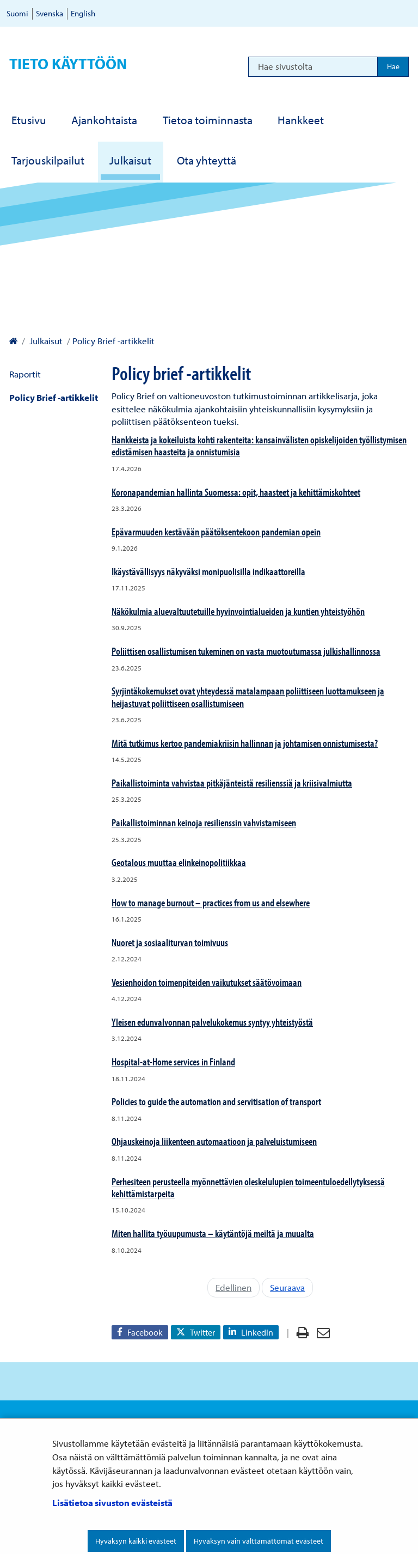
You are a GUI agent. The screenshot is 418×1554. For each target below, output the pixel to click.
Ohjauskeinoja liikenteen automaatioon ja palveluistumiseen (214, 1141)
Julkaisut (45, 340)
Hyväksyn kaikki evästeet (135, 1541)
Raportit (25, 374)
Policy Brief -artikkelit (53, 397)
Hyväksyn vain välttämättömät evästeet (258, 1541)
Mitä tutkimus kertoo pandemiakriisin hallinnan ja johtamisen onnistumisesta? (245, 742)
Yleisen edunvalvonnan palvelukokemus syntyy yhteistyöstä (212, 1021)
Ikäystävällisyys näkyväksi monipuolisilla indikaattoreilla (208, 571)
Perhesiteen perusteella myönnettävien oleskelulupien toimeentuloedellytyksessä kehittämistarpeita (248, 1187)
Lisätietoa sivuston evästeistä (112, 1502)
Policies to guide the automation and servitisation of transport (216, 1101)
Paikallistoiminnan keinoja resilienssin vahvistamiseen (204, 822)
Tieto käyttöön (68, 63)
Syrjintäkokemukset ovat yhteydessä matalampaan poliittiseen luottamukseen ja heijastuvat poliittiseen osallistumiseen (248, 696)
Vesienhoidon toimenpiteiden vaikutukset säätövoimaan (207, 982)
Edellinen (233, 1287)
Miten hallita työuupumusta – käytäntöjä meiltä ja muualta (213, 1233)
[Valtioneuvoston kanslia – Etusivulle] (13, 340)
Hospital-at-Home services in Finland (173, 1061)
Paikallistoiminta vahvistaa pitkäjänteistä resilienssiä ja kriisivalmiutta (232, 782)
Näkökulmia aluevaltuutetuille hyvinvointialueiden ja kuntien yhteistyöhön (238, 611)
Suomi (17, 13)
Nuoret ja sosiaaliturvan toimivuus (170, 942)
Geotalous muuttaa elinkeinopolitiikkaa (179, 862)
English (83, 13)
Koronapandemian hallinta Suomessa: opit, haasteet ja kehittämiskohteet (236, 491)
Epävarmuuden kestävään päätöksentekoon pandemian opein (216, 531)
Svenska (49, 13)
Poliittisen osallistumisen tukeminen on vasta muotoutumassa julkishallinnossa (246, 650)
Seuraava (287, 1287)
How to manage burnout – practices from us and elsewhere (211, 902)
